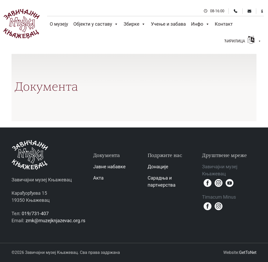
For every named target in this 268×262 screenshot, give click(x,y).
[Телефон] (235, 11)
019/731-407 (35, 213)
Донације (158, 166)
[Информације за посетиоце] (262, 11)
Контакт (224, 24)
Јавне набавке (109, 166)
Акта (98, 178)
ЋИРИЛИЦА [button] (242, 40)
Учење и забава (168, 24)
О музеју (59, 24)
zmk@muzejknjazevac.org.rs (55, 220)
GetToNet (247, 252)
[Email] (249, 11)
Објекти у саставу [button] (95, 24)
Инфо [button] (200, 24)
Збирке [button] (135, 24)
